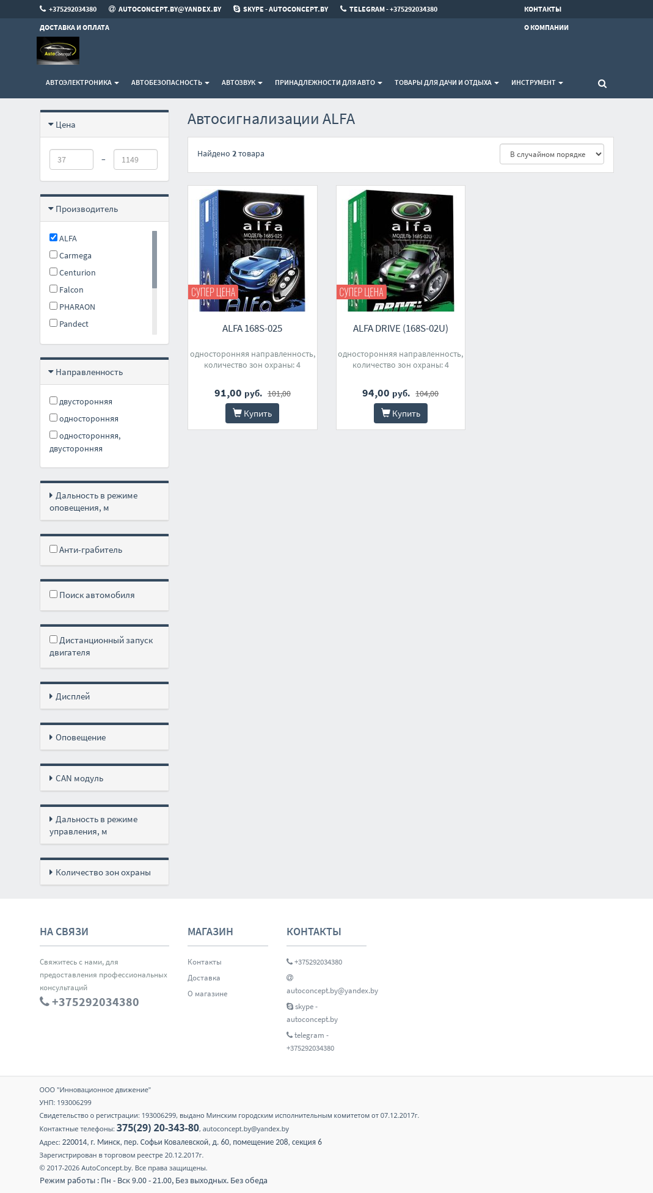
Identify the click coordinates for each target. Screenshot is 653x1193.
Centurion (72, 272)
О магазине (207, 993)
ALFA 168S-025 (252, 328)
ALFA (63, 238)
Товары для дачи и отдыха (447, 82)
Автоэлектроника (82, 82)
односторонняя (84, 418)
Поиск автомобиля (92, 594)
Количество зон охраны (103, 872)
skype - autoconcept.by (312, 1012)
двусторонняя (80, 401)
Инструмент (537, 82)
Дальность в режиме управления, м (93, 825)
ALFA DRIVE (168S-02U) (400, 328)
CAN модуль (79, 778)
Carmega (70, 255)
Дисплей (73, 696)
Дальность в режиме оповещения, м (93, 501)
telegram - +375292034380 (310, 1041)
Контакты (205, 962)
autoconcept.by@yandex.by (326, 984)
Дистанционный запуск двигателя (101, 646)
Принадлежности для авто (328, 82)
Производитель (87, 208)
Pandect (69, 323)
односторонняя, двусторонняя (84, 442)
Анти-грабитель (85, 549)
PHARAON (72, 306)
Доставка (204, 977)
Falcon (66, 289)
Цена (66, 124)
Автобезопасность (170, 82)
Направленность (89, 372)
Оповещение (81, 737)
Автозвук (242, 82)
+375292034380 (314, 962)
